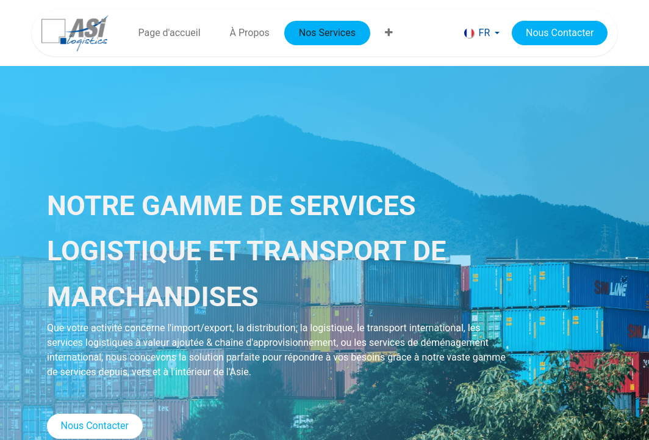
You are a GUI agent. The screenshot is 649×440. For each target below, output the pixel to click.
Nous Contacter (95, 425)
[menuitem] (169, 33)
